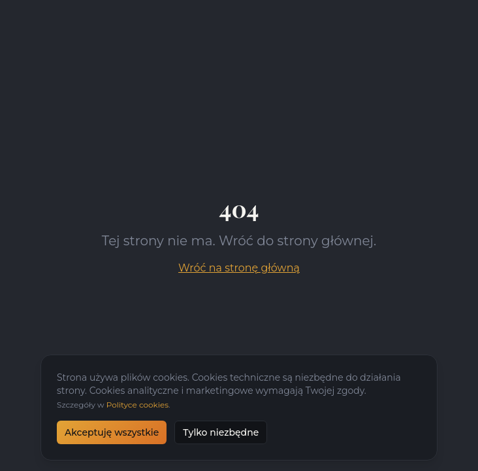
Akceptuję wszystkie (112, 432)
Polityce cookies (137, 405)
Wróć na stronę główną (239, 268)
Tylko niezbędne (221, 432)
